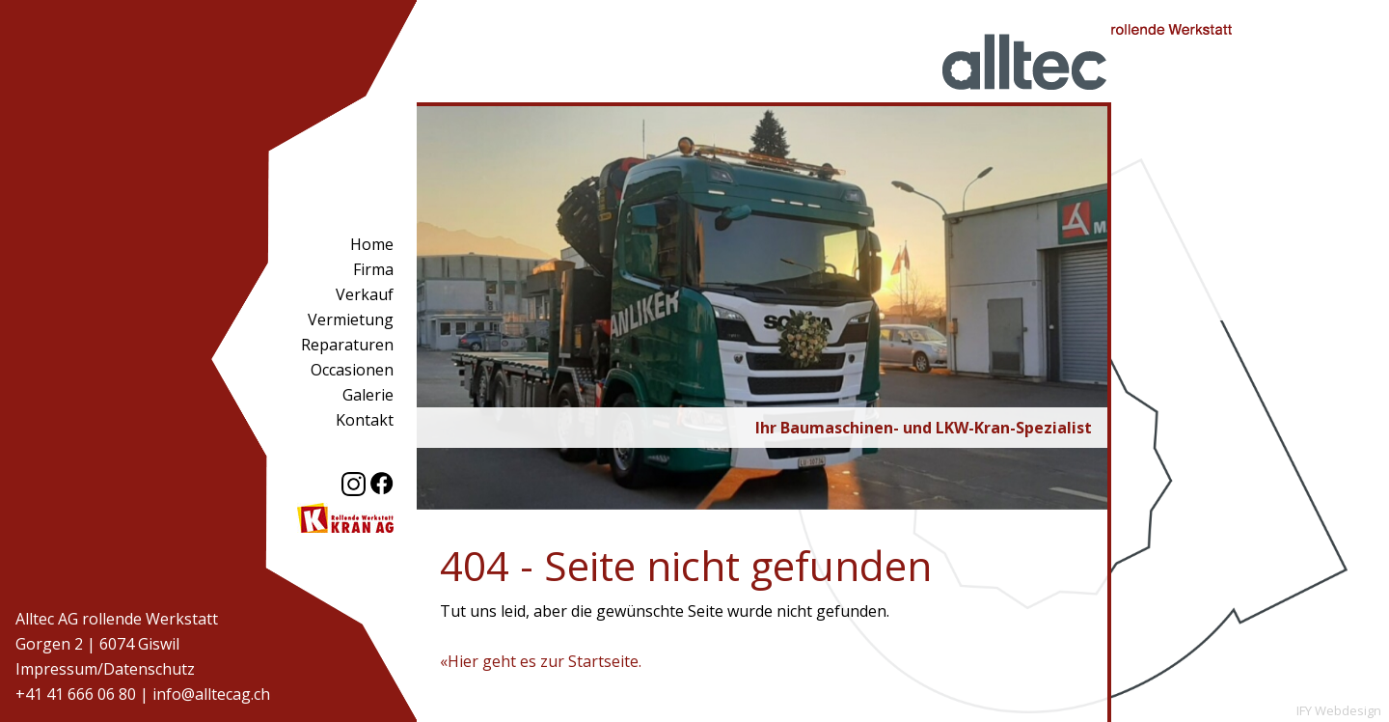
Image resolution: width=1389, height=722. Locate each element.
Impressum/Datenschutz (105, 669)
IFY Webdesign (1338, 710)
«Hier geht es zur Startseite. (540, 661)
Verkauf (365, 294)
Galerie (368, 394)
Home (372, 244)
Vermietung (351, 319)
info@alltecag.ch (211, 694)
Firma (373, 269)
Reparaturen (347, 344)
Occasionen (352, 369)
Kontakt (365, 419)
